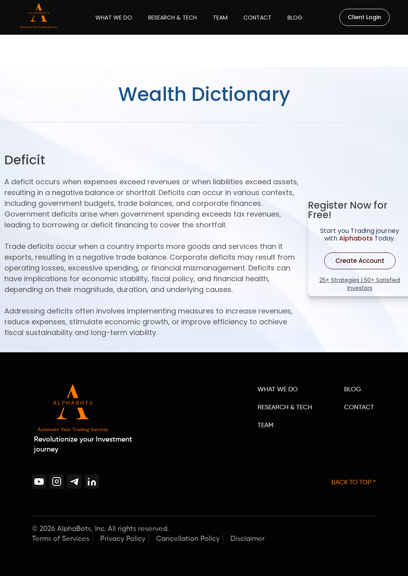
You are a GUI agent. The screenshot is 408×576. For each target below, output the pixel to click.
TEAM (265, 425)
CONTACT (359, 407)
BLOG (352, 390)
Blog (294, 17)
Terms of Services (60, 538)
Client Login (364, 17)
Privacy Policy (122, 538)
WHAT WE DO (277, 390)
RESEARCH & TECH (284, 407)
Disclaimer (247, 538)
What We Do (113, 17)
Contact (257, 17)
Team (220, 17)
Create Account (359, 260)
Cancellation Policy (188, 538)
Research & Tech (172, 17)
